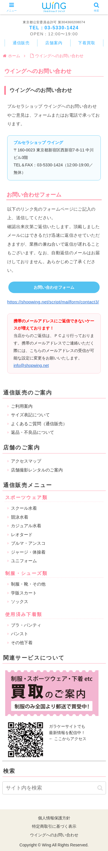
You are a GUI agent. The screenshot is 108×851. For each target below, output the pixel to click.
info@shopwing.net (31, 365)
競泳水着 (19, 517)
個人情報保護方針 (54, 818)
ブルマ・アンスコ (28, 543)
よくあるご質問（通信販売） (39, 423)
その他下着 (22, 642)
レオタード (22, 534)
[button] (100, 788)
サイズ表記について (30, 414)
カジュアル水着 (26, 525)
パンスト (19, 633)
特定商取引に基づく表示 (54, 826)
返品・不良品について (32, 432)
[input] (54, 787)
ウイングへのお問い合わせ (54, 835)
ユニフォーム (24, 560)
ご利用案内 (22, 406)
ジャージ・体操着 (28, 552)
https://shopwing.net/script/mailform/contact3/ (53, 301)
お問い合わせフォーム (54, 287)
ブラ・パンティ (26, 625)
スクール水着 (24, 508)
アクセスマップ (26, 461)
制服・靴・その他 (28, 584)
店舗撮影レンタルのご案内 (37, 469)
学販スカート (24, 592)
